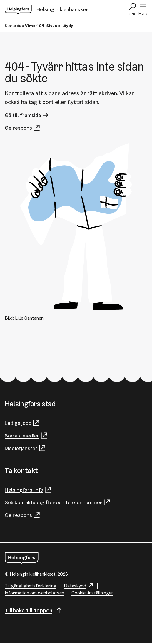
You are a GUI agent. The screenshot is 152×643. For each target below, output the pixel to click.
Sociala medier (26, 436)
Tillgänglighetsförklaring (30, 586)
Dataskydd (79, 586)
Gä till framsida (27, 115)
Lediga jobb (22, 423)
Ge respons (23, 128)
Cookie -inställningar (92, 593)
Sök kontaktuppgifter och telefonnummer (58, 502)
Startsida (13, 25)
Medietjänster (25, 448)
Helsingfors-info (28, 490)
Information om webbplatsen (34, 593)
